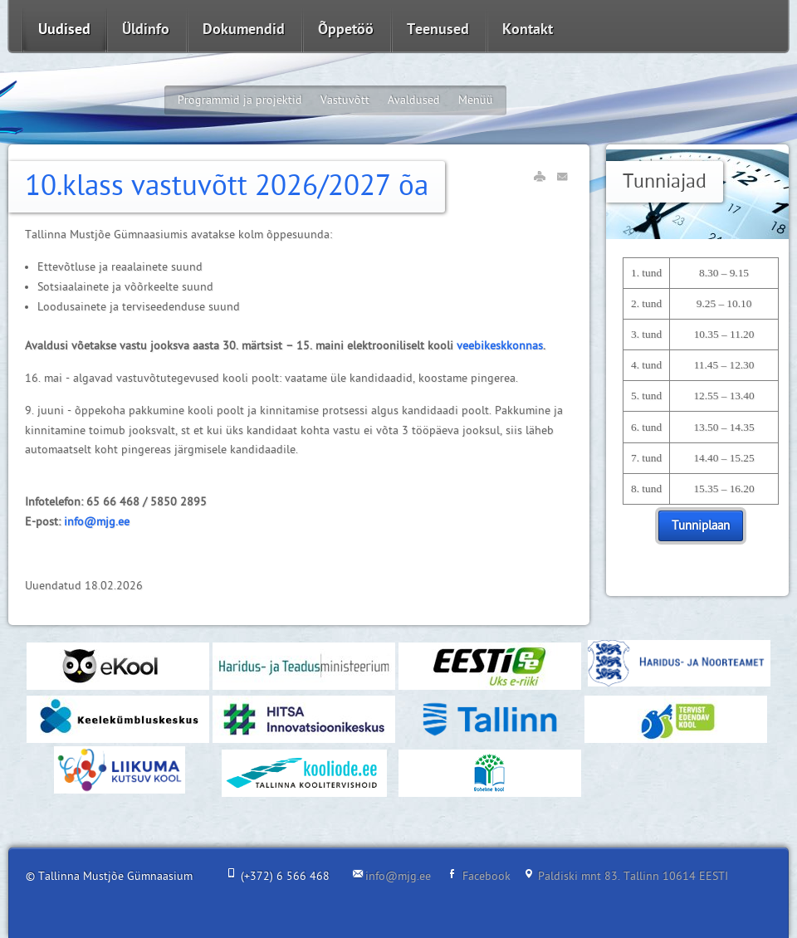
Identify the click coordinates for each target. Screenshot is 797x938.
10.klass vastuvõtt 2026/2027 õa (226, 186)
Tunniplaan (701, 526)
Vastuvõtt (344, 100)
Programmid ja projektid (240, 100)
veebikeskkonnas (500, 346)
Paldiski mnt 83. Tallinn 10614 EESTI (633, 876)
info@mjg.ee (97, 521)
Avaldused (414, 100)
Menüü (475, 100)
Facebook (486, 876)
